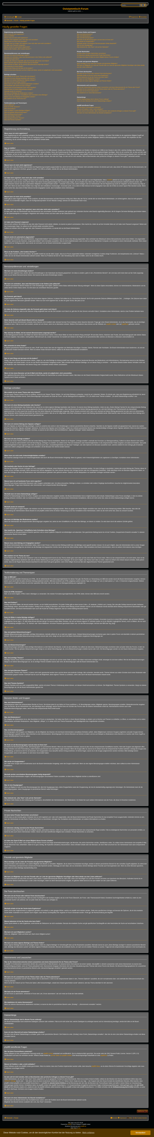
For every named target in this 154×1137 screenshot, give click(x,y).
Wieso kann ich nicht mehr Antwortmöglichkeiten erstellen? (21, 83)
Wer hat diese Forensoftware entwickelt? (89, 107)
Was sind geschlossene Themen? (14, 118)
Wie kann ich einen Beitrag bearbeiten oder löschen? (19, 78)
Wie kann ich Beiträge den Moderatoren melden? (18, 93)
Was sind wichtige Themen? (12, 116)
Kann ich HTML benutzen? (12, 106)
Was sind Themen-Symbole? (12, 119)
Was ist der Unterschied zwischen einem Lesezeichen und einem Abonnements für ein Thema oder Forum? (108, 87)
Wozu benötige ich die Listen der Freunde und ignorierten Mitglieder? (97, 63)
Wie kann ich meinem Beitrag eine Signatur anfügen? (20, 80)
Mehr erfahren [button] (88, 1133)
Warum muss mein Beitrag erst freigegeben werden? (19, 96)
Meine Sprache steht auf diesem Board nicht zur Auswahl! (21, 62)
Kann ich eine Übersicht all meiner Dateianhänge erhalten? (94, 101)
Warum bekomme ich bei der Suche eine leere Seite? (92, 77)
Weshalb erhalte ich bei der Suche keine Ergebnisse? (92, 75)
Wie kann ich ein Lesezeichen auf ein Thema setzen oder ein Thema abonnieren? (101, 89)
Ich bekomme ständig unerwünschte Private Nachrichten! (93, 55)
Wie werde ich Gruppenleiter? (85, 41)
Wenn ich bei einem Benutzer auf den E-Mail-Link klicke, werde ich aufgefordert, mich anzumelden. (33, 70)
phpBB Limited (111, 324)
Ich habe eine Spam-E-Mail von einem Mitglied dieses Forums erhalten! (98, 57)
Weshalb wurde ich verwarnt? (13, 91)
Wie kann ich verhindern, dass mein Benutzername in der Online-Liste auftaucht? (28, 57)
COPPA (109, 180)
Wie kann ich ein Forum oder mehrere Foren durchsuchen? (94, 73)
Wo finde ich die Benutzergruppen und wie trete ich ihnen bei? (95, 39)
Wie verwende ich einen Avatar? (13, 66)
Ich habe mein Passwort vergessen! (14, 45)
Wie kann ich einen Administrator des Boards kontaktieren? (94, 113)
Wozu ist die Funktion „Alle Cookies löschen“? (17, 49)
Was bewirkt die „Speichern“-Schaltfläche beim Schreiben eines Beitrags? (26, 95)
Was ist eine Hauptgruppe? (85, 45)
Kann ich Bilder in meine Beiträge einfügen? (17, 110)
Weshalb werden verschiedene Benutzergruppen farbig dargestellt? (96, 43)
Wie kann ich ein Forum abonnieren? (88, 91)
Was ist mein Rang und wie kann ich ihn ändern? (18, 68)
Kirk (79, 1128)
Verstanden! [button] (140, 1133)
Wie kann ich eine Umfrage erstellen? (15, 82)
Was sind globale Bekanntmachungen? (15, 112)
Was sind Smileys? (10, 108)
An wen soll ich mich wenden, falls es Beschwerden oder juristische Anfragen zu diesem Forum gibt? (106, 111)
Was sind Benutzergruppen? (85, 37)
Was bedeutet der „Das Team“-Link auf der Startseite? (93, 47)
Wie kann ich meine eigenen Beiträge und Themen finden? (94, 81)
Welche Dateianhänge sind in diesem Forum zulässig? (93, 99)
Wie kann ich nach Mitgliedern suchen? (88, 79)
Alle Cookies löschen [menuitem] (141, 1118)
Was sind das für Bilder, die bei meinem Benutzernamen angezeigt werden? (26, 64)
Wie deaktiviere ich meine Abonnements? (89, 92)
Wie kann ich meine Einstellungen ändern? (16, 55)
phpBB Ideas (96, 1066)
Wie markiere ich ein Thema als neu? (15, 98)
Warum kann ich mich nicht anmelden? (15, 41)
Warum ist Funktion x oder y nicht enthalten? (90, 109)
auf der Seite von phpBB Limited (61, 1055)
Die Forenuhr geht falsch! (11, 59)
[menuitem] (18, 16)
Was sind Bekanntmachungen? (13, 114)
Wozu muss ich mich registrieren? (14, 34)
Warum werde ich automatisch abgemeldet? (17, 47)
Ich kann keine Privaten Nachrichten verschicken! (91, 53)
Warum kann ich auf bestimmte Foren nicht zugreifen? (20, 87)
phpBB (69, 1124)
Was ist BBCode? (9, 105)
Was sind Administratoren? (85, 34)
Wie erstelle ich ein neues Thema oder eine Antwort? (19, 76)
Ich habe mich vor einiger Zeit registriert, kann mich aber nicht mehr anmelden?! (27, 43)
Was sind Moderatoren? (84, 36)
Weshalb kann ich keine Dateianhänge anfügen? (18, 89)
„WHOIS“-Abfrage (10, 1081)
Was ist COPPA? (9, 36)
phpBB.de (125, 324)
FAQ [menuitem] (130, 1118)
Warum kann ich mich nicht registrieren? (16, 37)
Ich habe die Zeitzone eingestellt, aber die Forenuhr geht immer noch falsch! (26, 61)
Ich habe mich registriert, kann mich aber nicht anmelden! (21, 39)
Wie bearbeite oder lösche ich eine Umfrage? (17, 85)
